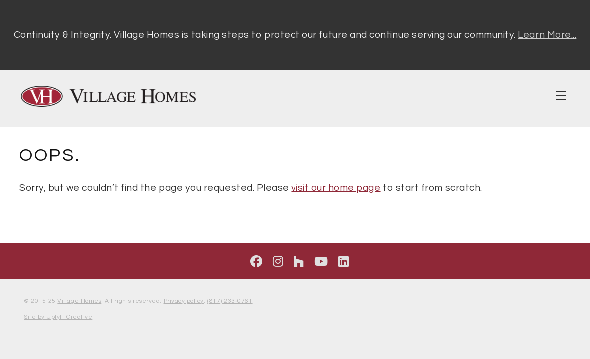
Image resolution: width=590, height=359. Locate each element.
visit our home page (335, 188)
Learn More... (547, 35)
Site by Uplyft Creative (58, 317)
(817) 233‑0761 (229, 301)
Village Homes (79, 301)
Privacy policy (184, 301)
